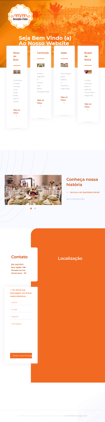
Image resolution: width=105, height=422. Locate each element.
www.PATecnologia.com (75, 415)
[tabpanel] (33, 190)
